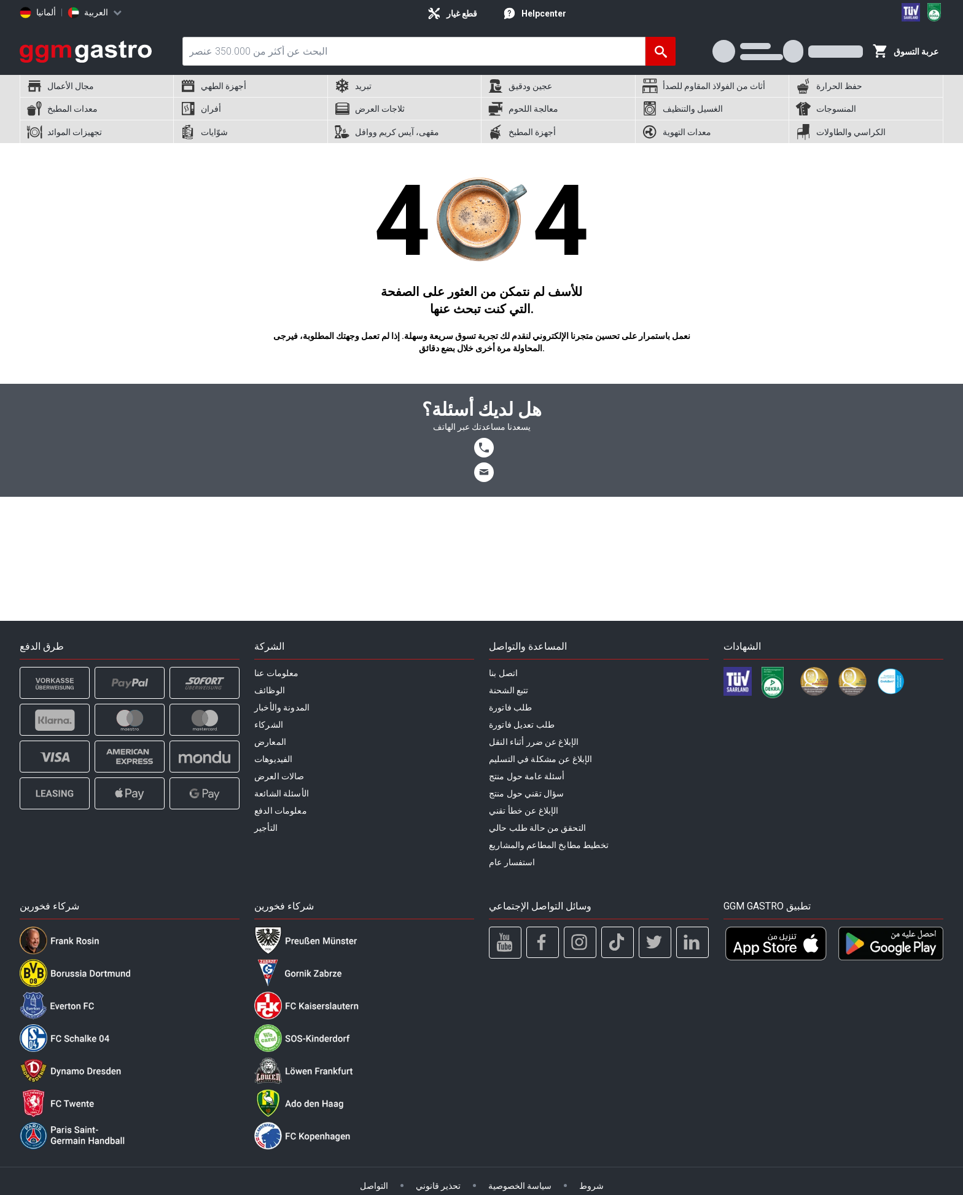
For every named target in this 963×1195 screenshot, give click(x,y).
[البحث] (660, 51)
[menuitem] (96, 86)
